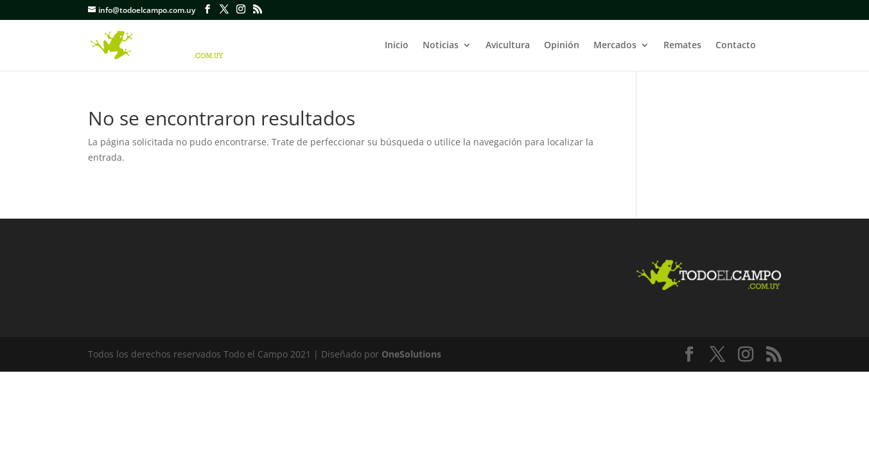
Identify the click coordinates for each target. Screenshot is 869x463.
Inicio (396, 46)
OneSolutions (411, 354)
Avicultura (508, 46)
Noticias (441, 46)
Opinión (561, 46)
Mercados (614, 46)
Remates (682, 46)
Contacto (735, 46)
